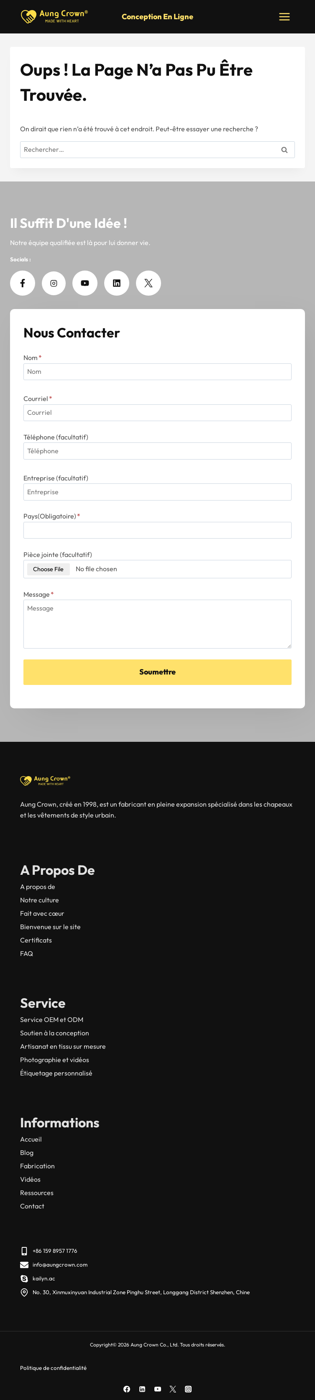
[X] (172, 1389)
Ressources (37, 1192)
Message (38, 594)
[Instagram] (188, 1389)
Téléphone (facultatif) (55, 437)
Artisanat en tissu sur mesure (63, 1046)
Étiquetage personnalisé (56, 1073)
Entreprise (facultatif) (55, 478)
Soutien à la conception (54, 1033)
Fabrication (37, 1166)
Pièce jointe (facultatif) (57, 554)
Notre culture (39, 900)
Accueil (31, 1139)
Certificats (36, 940)
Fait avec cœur (42, 913)
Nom (32, 357)
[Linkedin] (142, 1389)
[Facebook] (126, 1389)
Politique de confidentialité (53, 1367)
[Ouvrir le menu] (284, 16)
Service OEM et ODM (51, 1019)
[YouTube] (157, 1389)
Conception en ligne (157, 16)
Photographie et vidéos (54, 1059)
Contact (32, 1206)
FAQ (26, 953)
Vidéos (30, 1179)
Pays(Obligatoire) (51, 516)
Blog (26, 1152)
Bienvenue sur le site (50, 926)
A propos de (37, 886)
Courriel (37, 398)
